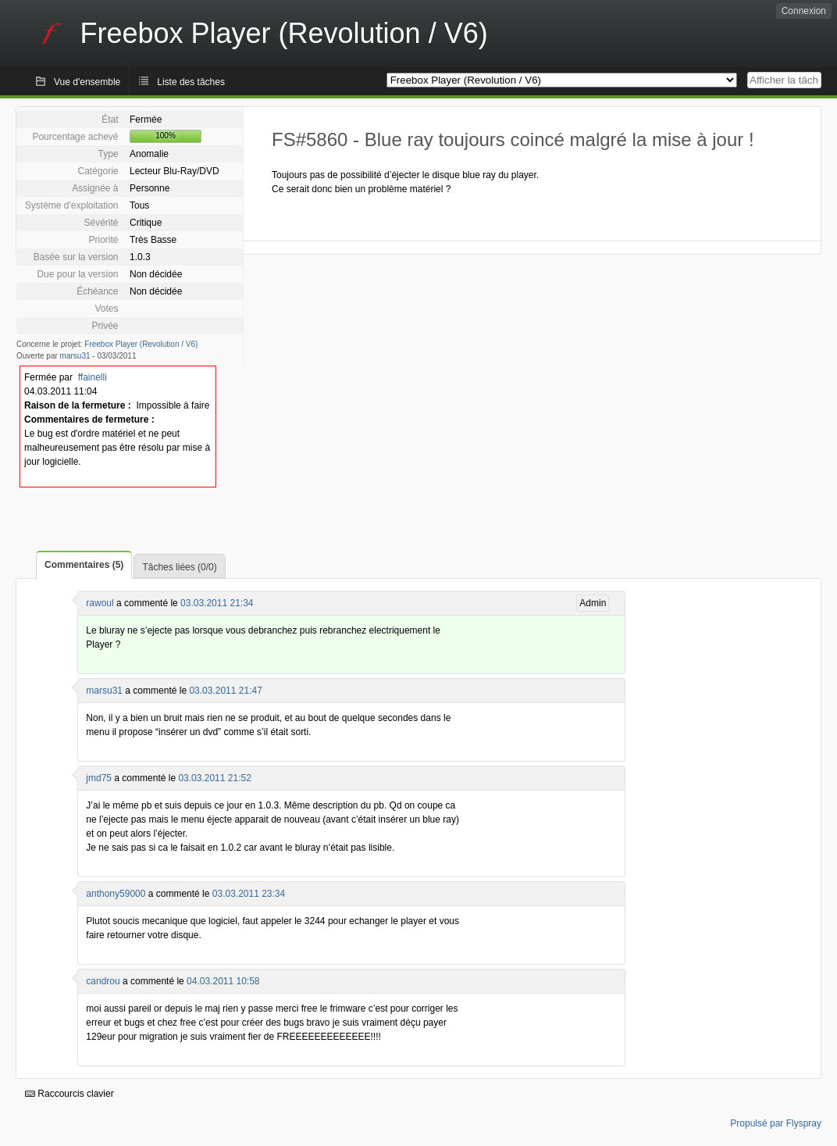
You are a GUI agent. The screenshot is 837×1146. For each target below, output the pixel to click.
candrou (102, 981)
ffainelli (92, 377)
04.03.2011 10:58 (223, 981)
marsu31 (75, 356)
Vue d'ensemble (87, 82)
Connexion (804, 10)
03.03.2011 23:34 (248, 893)
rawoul (99, 603)
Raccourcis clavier (69, 1093)
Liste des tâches (191, 82)
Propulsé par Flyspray (775, 1123)
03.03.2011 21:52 (214, 778)
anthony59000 (115, 893)
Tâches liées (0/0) (179, 567)
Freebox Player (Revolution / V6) (141, 344)
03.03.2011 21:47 (225, 690)
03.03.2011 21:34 (216, 603)
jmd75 (99, 778)
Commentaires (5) (84, 564)
